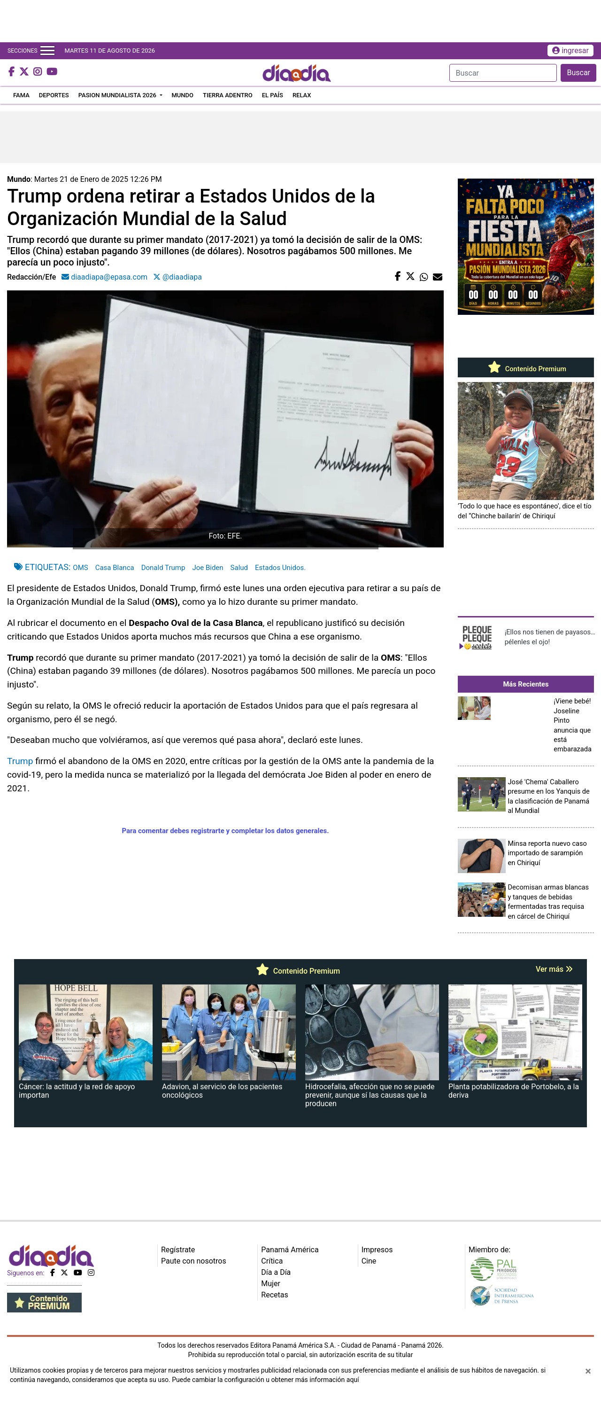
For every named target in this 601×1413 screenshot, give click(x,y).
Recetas (274, 1294)
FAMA (21, 95)
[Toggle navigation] (47, 50)
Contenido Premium (525, 369)
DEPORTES (54, 95)
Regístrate (178, 1249)
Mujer (270, 1283)
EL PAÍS (272, 95)
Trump (20, 761)
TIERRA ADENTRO (228, 95)
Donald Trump (163, 567)
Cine (369, 1261)
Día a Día (276, 1272)
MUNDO (183, 95)
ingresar (570, 50)
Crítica (272, 1261)
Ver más (554, 969)
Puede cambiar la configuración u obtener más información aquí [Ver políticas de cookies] (265, 1379)
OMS (80, 567)
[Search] (503, 73)
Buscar (578, 72)
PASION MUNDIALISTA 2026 (118, 95)
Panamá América (289, 1249)
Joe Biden (207, 567)
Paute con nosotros (193, 1261)
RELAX (302, 95)
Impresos (377, 1249)
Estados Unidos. (280, 567)
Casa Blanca (114, 567)
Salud (239, 567)
